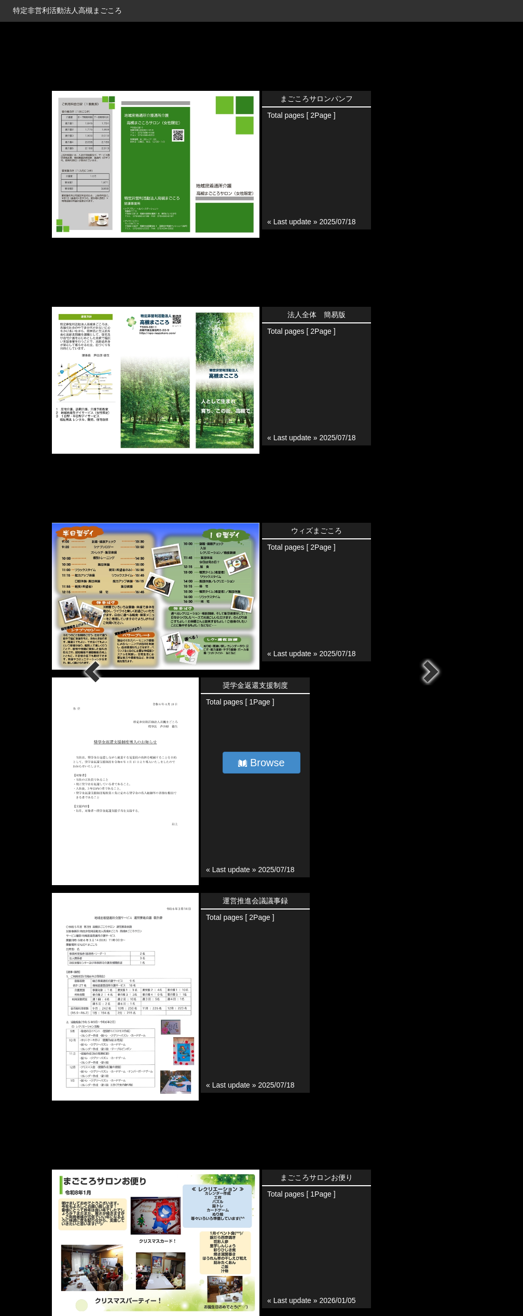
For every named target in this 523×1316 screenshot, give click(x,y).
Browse (261, 762)
